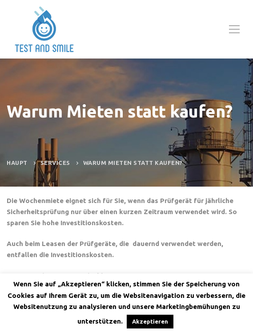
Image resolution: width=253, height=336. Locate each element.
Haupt (17, 163)
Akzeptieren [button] (150, 321)
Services (55, 163)
